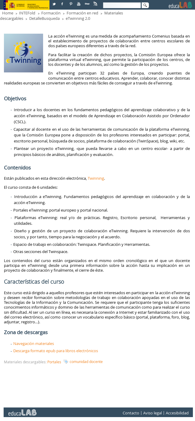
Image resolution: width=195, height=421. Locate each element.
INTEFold (27, 13)
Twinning (96, 178)
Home (7, 13)
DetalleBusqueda (44, 18)
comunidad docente (86, 361)
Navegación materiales (33, 343)
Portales (54, 361)
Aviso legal (152, 413)
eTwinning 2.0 (78, 18)
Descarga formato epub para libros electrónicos (55, 350)
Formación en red (82, 13)
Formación (51, 13)
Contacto (131, 413)
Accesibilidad (177, 413)
